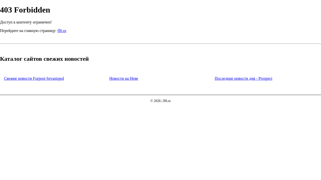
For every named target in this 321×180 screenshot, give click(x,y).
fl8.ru (61, 30)
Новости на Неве (123, 78)
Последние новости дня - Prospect (243, 78)
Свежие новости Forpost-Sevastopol (34, 78)
